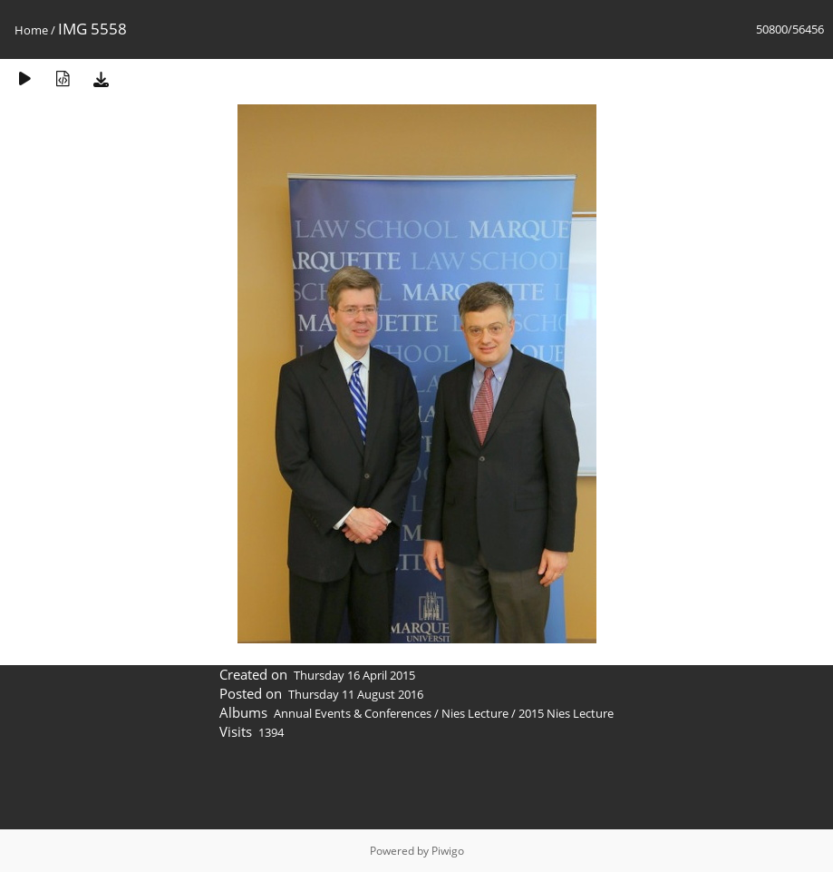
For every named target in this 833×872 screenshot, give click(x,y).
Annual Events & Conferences (352, 713)
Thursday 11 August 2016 (355, 694)
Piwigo (447, 850)
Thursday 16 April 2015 (354, 675)
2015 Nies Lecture (566, 713)
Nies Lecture (475, 713)
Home (31, 30)
